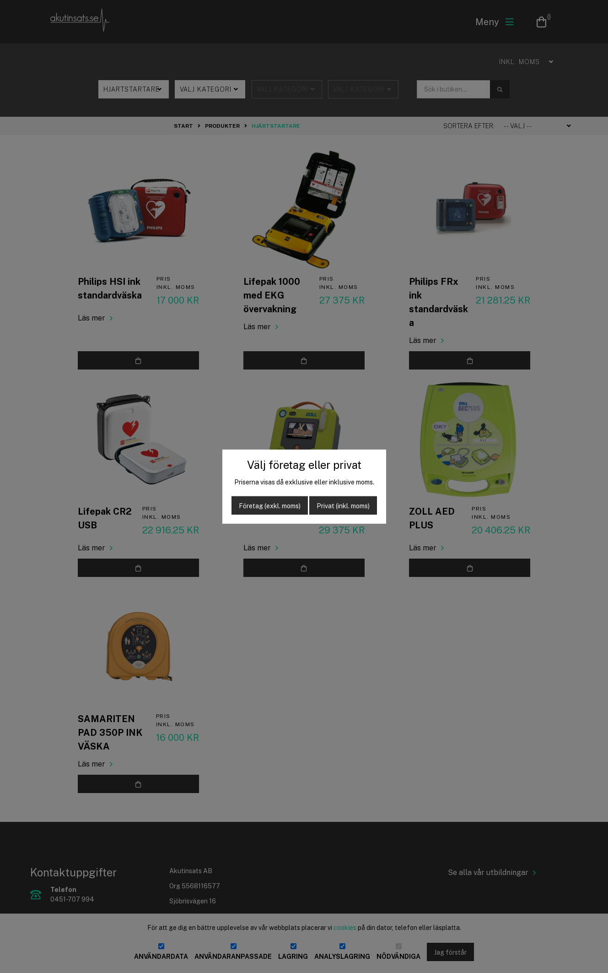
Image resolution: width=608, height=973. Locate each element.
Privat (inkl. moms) (343, 506)
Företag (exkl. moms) (270, 506)
